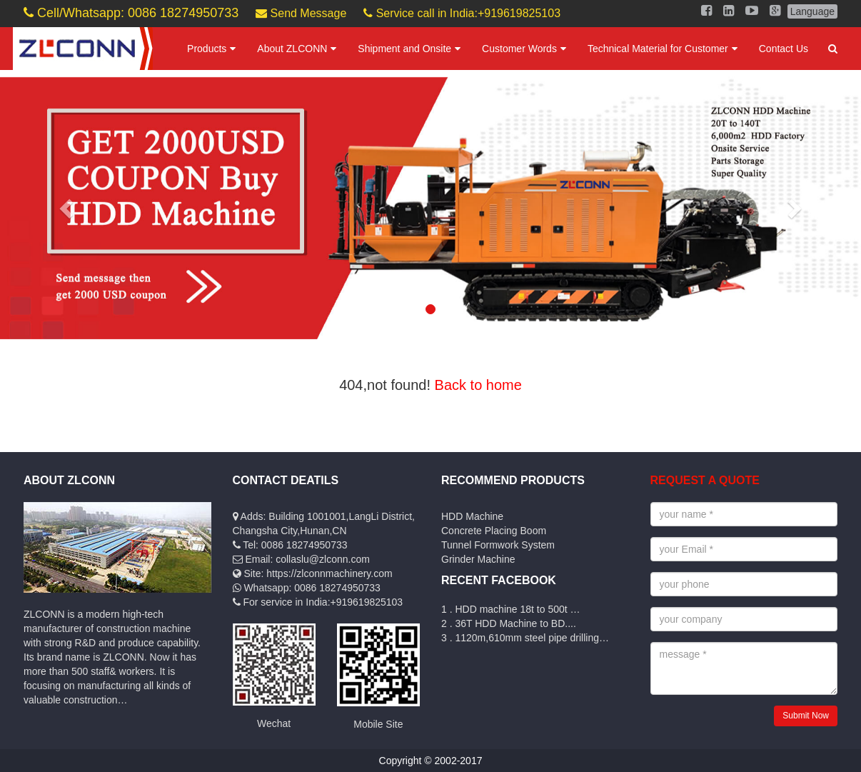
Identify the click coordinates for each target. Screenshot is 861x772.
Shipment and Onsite (404, 48)
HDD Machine (472, 516)
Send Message (301, 13)
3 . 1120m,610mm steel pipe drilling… (525, 637)
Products (206, 48)
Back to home (478, 385)
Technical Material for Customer (658, 48)
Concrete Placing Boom (493, 530)
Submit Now (805, 716)
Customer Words (519, 48)
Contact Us (783, 48)
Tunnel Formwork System (498, 545)
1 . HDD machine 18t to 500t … (510, 609)
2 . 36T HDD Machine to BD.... (508, 623)
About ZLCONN (292, 48)
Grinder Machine (478, 559)
